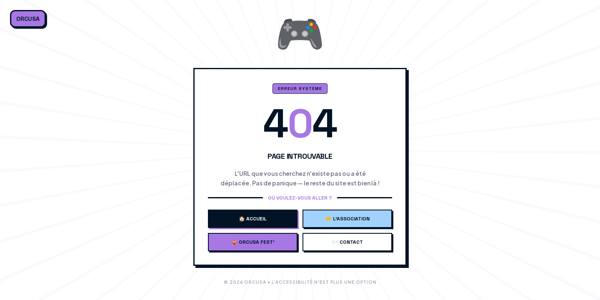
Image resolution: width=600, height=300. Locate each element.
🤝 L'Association (347, 218)
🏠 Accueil (253, 218)
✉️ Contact (347, 242)
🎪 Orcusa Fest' (253, 242)
